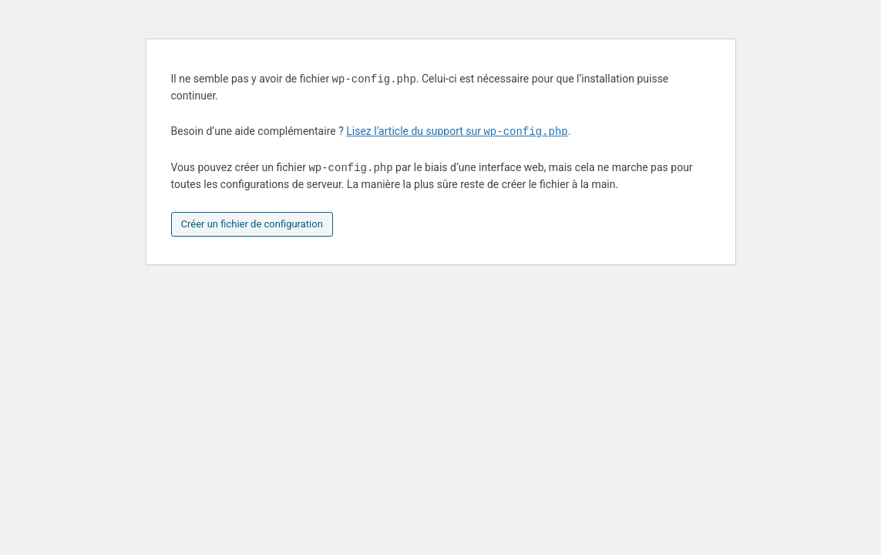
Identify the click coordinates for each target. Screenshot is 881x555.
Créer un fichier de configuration (252, 224)
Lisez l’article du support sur (456, 132)
